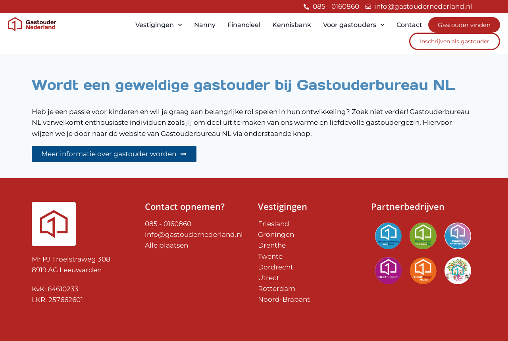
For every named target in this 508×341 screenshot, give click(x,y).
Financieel (243, 25)
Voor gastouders (354, 25)
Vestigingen (158, 25)
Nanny (205, 25)
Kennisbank (291, 25)
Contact (409, 25)
